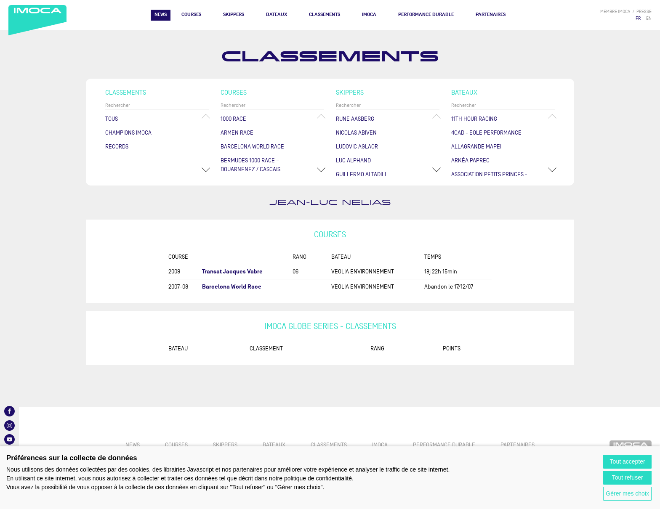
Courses (191, 14)
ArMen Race (237, 133)
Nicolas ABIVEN (356, 133)
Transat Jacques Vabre (232, 271)
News (160, 14)
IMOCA (369, 14)
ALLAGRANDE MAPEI (476, 146)
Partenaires (491, 14)
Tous (111, 119)
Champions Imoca (128, 133)
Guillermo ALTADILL (362, 174)
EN (649, 18)
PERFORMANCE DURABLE (426, 14)
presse (644, 11)
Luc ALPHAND (353, 160)
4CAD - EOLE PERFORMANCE (486, 133)
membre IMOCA (615, 11)
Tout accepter (627, 461)
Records (116, 146)
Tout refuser (627, 477)
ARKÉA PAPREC (470, 160)
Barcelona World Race (252, 146)
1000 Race (233, 119)
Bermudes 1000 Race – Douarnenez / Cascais (250, 164)
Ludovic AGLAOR (357, 146)
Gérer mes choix (627, 493)
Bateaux (276, 14)
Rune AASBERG (355, 119)
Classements (324, 14)
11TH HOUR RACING (474, 119)
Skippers (233, 14)
